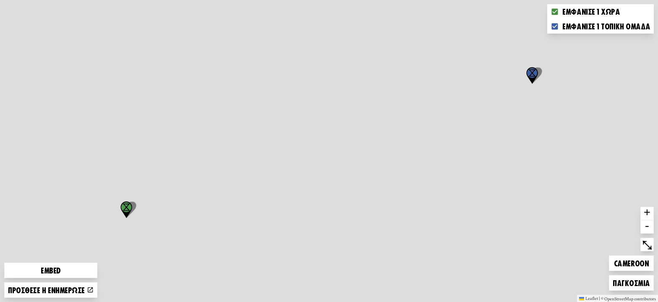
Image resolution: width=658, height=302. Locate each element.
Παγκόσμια (631, 281)
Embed (51, 270)
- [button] (647, 227)
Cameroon (631, 262)
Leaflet (588, 298)
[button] (532, 75)
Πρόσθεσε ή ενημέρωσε (51, 290)
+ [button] (647, 213)
